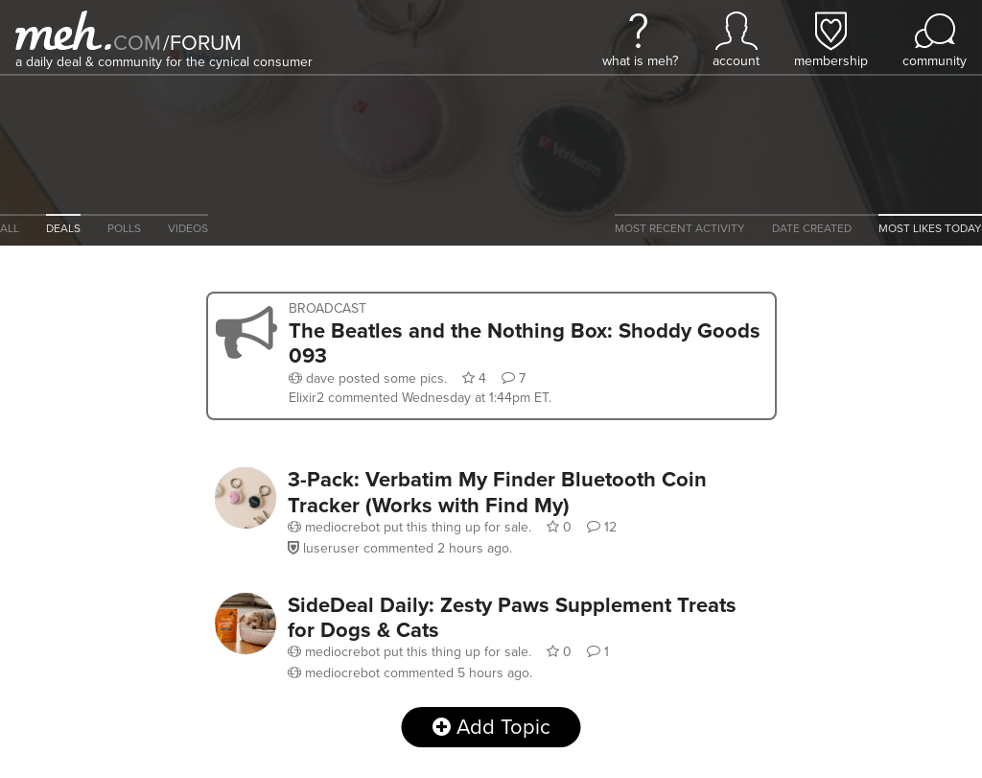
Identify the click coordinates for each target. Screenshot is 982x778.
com (137, 43)
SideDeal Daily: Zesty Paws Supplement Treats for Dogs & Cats (512, 617)
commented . (439, 398)
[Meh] (63, 30)
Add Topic (491, 727)
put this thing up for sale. (411, 527)
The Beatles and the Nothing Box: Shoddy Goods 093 (524, 342)
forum (202, 43)
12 (602, 527)
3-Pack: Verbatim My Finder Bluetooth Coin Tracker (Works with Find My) (497, 491)
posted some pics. (370, 378)
